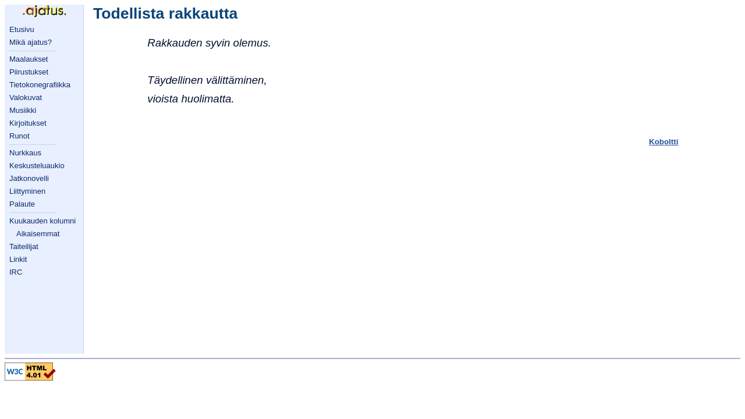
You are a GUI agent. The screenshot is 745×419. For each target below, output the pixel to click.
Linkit (18, 259)
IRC (15, 272)
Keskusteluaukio (37, 165)
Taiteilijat (23, 246)
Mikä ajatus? (30, 42)
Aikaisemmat (37, 233)
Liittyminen (27, 191)
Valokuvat (25, 97)
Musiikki (22, 110)
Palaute (22, 204)
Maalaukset (28, 59)
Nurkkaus (25, 152)
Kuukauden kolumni (42, 220)
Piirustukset (28, 72)
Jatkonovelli (29, 178)
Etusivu (21, 29)
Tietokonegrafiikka (39, 84)
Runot (19, 136)
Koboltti (663, 141)
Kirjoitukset (28, 123)
